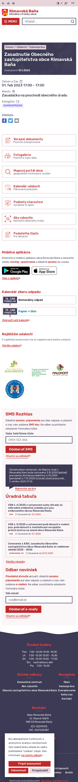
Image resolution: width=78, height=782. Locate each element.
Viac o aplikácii (11, 263)
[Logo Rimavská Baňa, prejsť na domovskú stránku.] (39, 12)
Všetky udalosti (12, 330)
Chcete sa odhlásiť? (18, 441)
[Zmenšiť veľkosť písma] (61, 3)
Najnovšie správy (25, 473)
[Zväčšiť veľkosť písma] (65, 3)
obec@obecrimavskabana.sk (39, 723)
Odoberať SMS (21, 434)
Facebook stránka (39, 726)
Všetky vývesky (15, 546)
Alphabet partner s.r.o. (55, 765)
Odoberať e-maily (23, 594)
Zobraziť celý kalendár (16, 305)
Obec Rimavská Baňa (49, 769)
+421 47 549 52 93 (39, 719)
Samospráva (12, 90)
